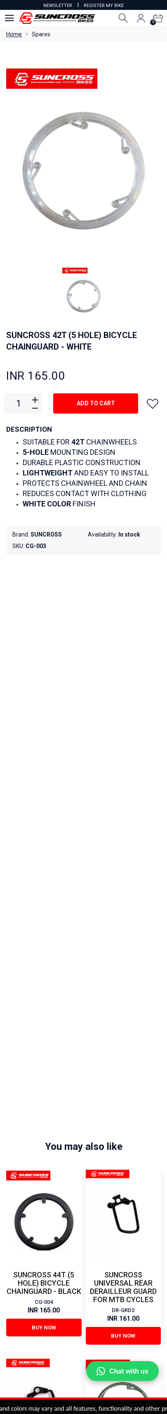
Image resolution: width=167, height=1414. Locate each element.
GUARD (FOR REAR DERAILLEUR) (44, 897)
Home (14, 34)
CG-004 (44, 731)
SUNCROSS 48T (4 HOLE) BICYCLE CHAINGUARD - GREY (123, 901)
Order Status (83, 1302)
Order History (83, 1313)
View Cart (84, 1291)
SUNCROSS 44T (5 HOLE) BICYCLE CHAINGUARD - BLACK (44, 712)
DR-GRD (44, 912)
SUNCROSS (46, 534)
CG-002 (123, 920)
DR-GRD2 (123, 740)
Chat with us (122, 1371)
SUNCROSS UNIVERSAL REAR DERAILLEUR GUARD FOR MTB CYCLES (123, 716)
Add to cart (96, 403)
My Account (83, 1280)
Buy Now (44, 757)
